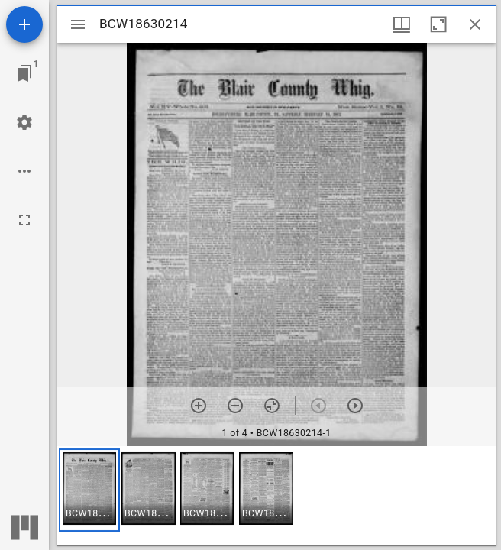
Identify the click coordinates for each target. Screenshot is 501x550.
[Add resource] (24, 24)
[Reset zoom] (272, 405)
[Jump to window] (24, 73)
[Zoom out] (235, 405)
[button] (89, 490)
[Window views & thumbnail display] (401, 24)
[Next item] (355, 405)
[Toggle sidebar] (78, 24)
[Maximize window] (438, 24)
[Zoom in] (198, 405)
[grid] (276, 495)
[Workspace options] (24, 171)
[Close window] (475, 24)
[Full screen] (24, 220)
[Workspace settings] (24, 122)
